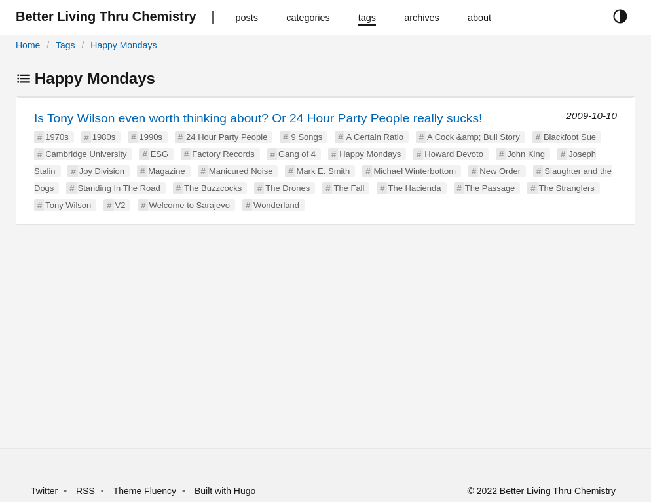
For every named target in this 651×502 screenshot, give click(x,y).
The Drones (287, 188)
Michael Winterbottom (414, 171)
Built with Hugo (225, 491)
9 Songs (307, 137)
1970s (56, 137)
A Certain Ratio (374, 137)
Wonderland (276, 205)
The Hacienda (414, 188)
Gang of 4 (297, 154)
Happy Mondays (123, 45)
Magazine (166, 171)
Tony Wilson (68, 205)
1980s (103, 137)
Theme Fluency (146, 491)
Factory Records (223, 154)
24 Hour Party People (226, 137)
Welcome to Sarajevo (189, 205)
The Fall (348, 188)
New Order (500, 171)
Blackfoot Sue (570, 137)
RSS (85, 491)
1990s (150, 137)
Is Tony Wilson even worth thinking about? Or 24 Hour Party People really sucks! (258, 118)
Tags (65, 45)
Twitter (44, 491)
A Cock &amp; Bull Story (473, 137)
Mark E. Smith (323, 171)
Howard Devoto (453, 154)
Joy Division (101, 171)
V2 (120, 205)
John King (526, 154)
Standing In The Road (119, 188)
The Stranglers (567, 188)
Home (28, 45)
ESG (159, 154)
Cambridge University (85, 154)
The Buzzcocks (213, 188)
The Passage (490, 188)
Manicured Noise (241, 171)
